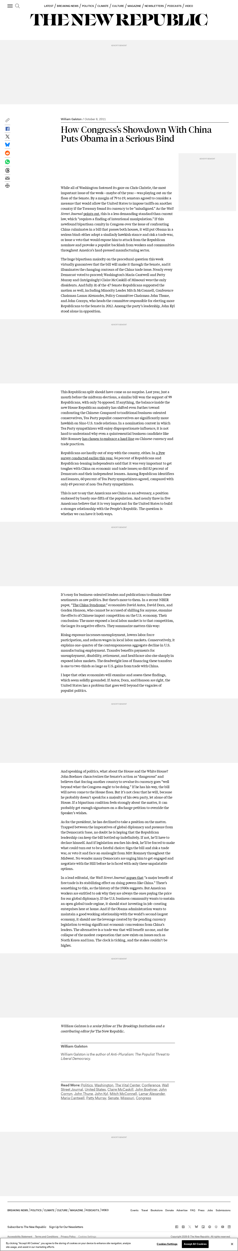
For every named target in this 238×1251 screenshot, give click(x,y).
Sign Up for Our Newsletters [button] (66, 1227)
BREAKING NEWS (67, 6)
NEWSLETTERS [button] (154, 6)
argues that (135, 877)
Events (135, 1210)
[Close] (232, 1244)
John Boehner (146, 1089)
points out (91, 213)
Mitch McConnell (123, 1093)
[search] (17, 6)
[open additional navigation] (10, 5)
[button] (7, 121)
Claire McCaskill (120, 1089)
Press (201, 1210)
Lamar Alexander (152, 1093)
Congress (143, 1098)
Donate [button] (169, 1210)
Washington (103, 1085)
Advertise (181, 1210)
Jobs (210, 1210)
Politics (87, 1085)
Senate (113, 1098)
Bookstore (157, 1210)
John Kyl (101, 1093)
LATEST (48, 6)
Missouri (127, 1098)
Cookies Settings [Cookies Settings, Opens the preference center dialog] (167, 1244)
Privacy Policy (68, 1236)
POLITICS (88, 6)
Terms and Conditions (46, 1236)
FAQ (192, 1210)
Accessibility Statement (19, 1236)
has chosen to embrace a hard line (108, 438)
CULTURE (118, 6)
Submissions (223, 1210)
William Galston (71, 119)
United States (95, 1089)
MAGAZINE (134, 6)
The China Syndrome (89, 604)
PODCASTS (174, 6)
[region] (119, 1244)
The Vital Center (127, 1085)
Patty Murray (96, 1098)
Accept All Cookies (195, 1244)
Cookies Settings (87, 1236)
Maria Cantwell (73, 1098)
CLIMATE (103, 6)
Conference (151, 1085)
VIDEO (189, 6)
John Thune (83, 1093)
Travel (144, 1210)
